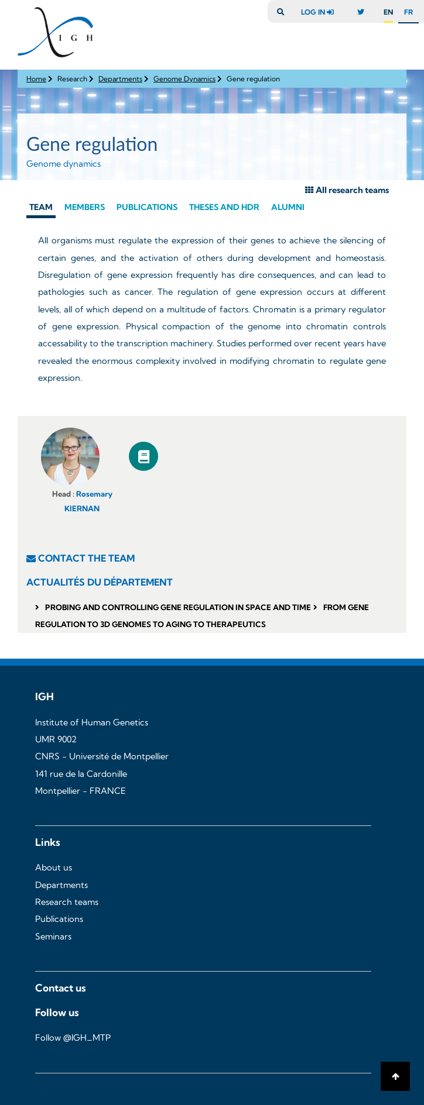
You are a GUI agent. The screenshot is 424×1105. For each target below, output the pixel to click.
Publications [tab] (147, 207)
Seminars (53, 936)
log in (320, 12)
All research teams (347, 190)
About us (53, 867)
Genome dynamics (63, 164)
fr (408, 12)
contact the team (86, 558)
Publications (59, 919)
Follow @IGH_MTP (73, 1037)
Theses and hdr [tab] (224, 207)
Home (36, 78)
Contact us (60, 988)
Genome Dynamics (184, 78)
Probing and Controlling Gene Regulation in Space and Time (178, 607)
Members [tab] (84, 207)
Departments (120, 78)
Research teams (66, 902)
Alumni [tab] (288, 207)
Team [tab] (41, 207)
